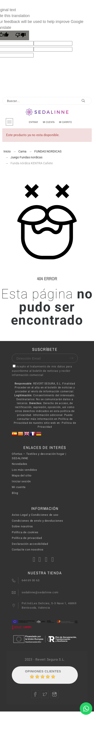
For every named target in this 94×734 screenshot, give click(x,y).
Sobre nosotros (22, 526)
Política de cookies (25, 532)
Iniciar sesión (21, 481)
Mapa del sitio (21, 475)
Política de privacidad (27, 538)
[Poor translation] (20, 35)
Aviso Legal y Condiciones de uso (35, 514)
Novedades (19, 464)
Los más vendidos (24, 469)
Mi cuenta (19, 487)
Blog (15, 493)
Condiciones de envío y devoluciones (37, 520)
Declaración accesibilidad (30, 543)
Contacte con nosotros (27, 549)
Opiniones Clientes (43, 671)
